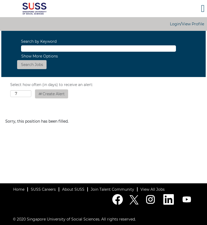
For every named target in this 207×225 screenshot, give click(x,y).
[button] (172, 8)
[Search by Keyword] (98, 48)
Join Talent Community (112, 189)
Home (18, 189)
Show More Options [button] (39, 56)
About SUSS (73, 189)
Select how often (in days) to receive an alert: (51, 84)
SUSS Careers (43, 189)
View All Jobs (152, 189)
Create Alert (51, 94)
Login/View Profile (187, 24)
